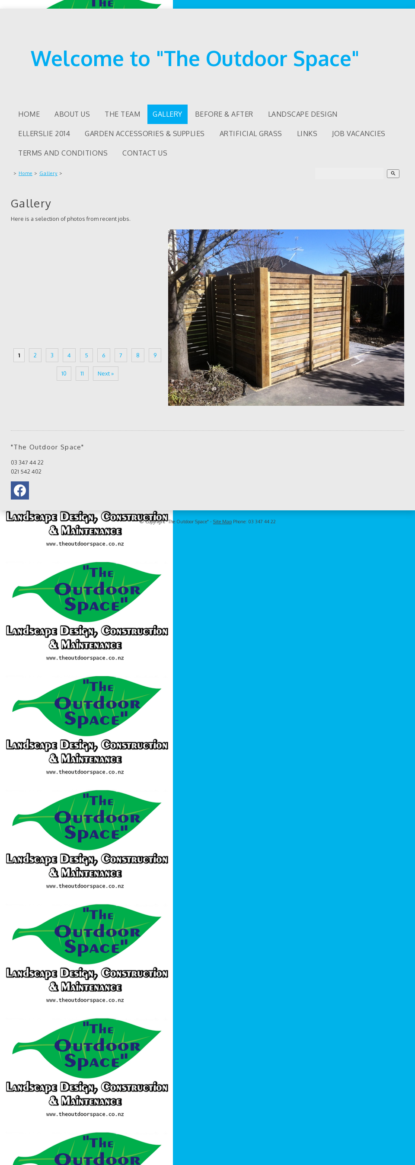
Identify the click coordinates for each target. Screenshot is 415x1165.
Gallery (167, 114)
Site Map (222, 522)
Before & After (224, 114)
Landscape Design (303, 114)
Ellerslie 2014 (44, 133)
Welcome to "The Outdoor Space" (195, 58)
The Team (122, 114)
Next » (106, 373)
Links (307, 133)
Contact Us (144, 153)
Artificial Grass (251, 133)
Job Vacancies (359, 133)
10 (64, 373)
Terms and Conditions (63, 153)
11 (82, 373)
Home (29, 114)
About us (72, 114)
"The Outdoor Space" (187, 522)
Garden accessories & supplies (145, 133)
